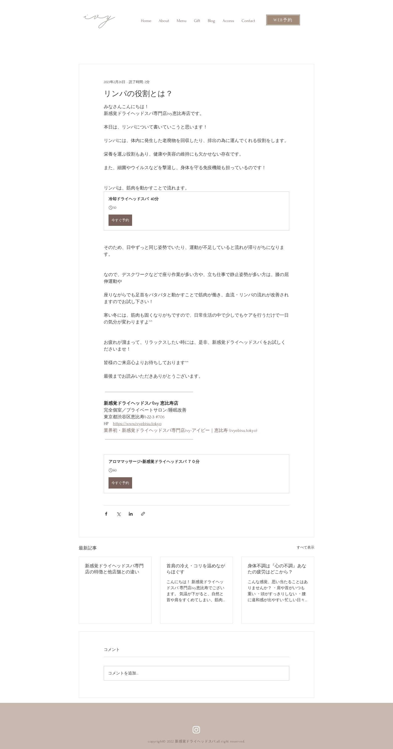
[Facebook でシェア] (106, 513)
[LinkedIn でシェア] (130, 513)
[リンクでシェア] (143, 513)
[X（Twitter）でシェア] (118, 513)
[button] (196, 211)
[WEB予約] (283, 20)
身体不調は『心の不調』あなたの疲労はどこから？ (277, 569)
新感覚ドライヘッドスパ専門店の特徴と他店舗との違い (114, 569)
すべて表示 (305, 547)
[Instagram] (196, 729)
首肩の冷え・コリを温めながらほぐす (195, 569)
